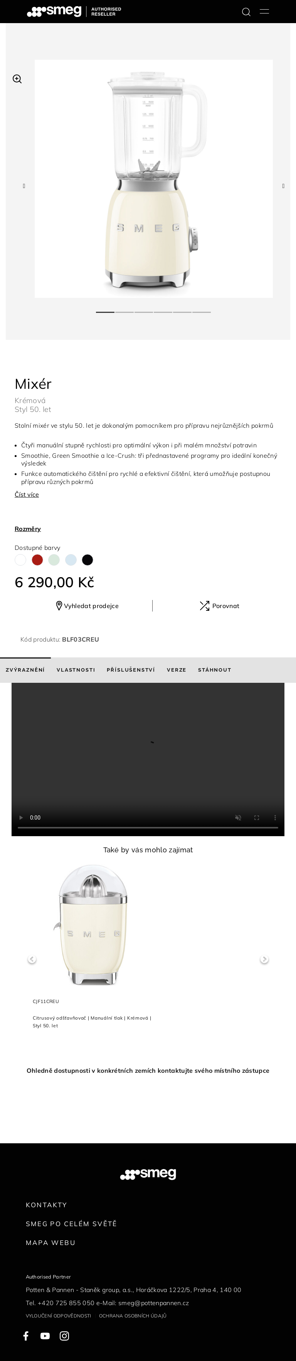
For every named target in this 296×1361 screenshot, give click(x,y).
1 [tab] (105, 309)
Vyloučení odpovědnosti (58, 1316)
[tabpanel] (154, 179)
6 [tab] (202, 309)
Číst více (27, 494)
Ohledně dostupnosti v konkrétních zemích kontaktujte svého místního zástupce (148, 1070)
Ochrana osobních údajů (133, 1316)
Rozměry (28, 529)
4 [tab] (163, 309)
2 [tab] (125, 309)
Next (264, 959)
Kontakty (46, 1205)
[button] (17, 77)
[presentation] (148, 759)
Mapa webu (51, 1242)
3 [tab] (144, 309)
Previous (32, 959)
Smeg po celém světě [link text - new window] (72, 1224)
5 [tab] (182, 309)
